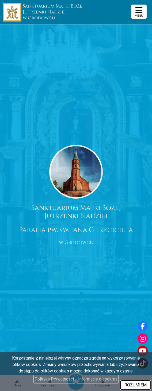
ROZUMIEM (135, 385)
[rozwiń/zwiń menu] (139, 12)
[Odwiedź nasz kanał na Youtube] (142, 351)
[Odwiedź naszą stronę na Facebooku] (142, 326)
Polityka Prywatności (54, 379)
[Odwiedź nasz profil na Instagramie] (142, 338)
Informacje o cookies (97, 379)
